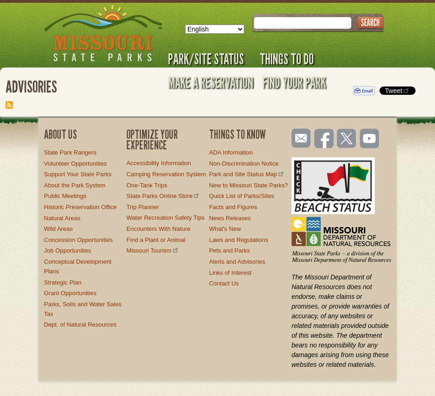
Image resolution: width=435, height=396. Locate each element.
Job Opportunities (67, 250)
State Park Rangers (70, 152)
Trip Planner (142, 207)
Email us (299, 138)
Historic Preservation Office (80, 207)
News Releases (230, 218)
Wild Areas (58, 228)
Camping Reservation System (166, 174)
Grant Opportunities (70, 293)
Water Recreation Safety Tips (165, 217)
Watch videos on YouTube (370, 139)
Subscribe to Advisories (9, 105)
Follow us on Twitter (345, 139)
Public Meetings (65, 195)
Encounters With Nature (158, 228)
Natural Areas (62, 218)
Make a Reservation (210, 82)
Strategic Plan (62, 282)
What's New (225, 228)
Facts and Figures (233, 207)
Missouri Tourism (152, 250)
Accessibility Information (158, 163)
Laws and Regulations (238, 239)
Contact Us (224, 283)
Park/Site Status (209, 59)
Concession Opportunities (78, 239)
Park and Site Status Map (247, 174)
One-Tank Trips (146, 185)
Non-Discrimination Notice (244, 163)
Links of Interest (230, 272)
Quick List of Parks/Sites (241, 195)
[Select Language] (214, 29)
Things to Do (287, 59)
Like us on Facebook (324, 139)
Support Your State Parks (78, 174)
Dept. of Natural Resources (80, 324)
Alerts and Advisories (237, 261)
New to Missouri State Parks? (248, 185)
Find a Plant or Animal (155, 239)
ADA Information (231, 152)
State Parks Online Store (163, 195)
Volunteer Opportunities (75, 163)
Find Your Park (294, 82)
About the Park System (75, 185)
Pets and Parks (229, 250)
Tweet (397, 90)
